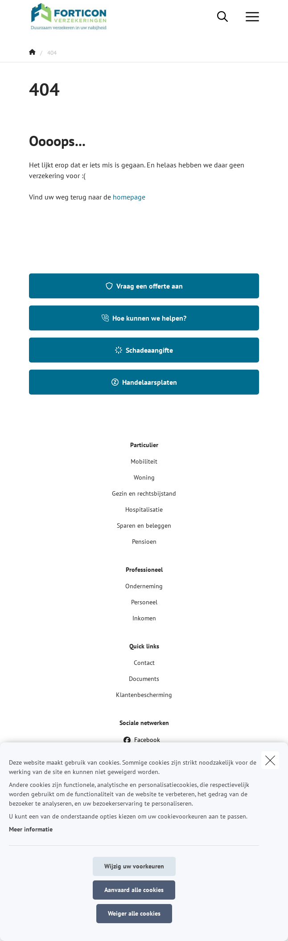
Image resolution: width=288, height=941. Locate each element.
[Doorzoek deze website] (222, 16)
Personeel (144, 602)
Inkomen (144, 618)
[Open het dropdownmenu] (250, 16)
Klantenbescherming (144, 695)
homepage (129, 196)
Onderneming (144, 586)
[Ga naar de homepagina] (74, 16)
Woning (144, 477)
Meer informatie (31, 829)
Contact (144, 663)
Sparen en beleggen (144, 525)
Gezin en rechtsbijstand (144, 493)
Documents (144, 679)
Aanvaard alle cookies (134, 890)
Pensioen (144, 542)
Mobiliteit (144, 461)
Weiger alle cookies (134, 913)
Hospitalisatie (144, 509)
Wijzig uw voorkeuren (134, 866)
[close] (270, 760)
